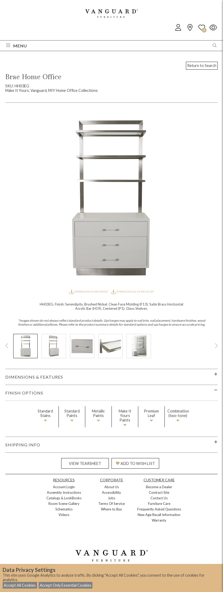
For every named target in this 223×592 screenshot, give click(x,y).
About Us (111, 487)
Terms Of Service (111, 503)
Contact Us (159, 498)
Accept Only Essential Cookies (65, 585)
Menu (16, 45)
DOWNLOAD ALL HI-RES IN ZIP (132, 291)
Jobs (111, 498)
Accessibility (111, 492)
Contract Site (159, 492)
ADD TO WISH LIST (135, 463)
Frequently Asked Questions (159, 509)
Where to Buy (111, 509)
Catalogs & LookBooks (64, 498)
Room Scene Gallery (63, 503)
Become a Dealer (159, 487)
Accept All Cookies (20, 585)
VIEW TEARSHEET (85, 463)
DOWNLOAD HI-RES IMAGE (89, 291)
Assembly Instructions (64, 492)
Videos (64, 515)
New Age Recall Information (159, 515)
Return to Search (201, 65)
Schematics (64, 509)
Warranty (159, 520)
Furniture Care (159, 503)
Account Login (64, 487)
